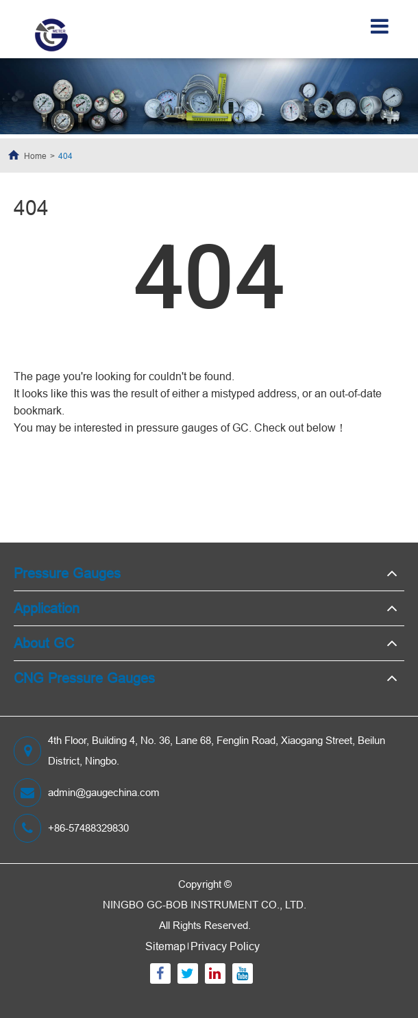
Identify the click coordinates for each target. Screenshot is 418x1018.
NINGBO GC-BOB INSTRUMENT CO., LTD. (204, 904)
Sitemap (165, 946)
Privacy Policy (225, 946)
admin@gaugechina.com (87, 792)
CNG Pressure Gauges (84, 678)
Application (46, 608)
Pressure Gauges (67, 573)
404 (65, 156)
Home (35, 156)
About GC (44, 643)
